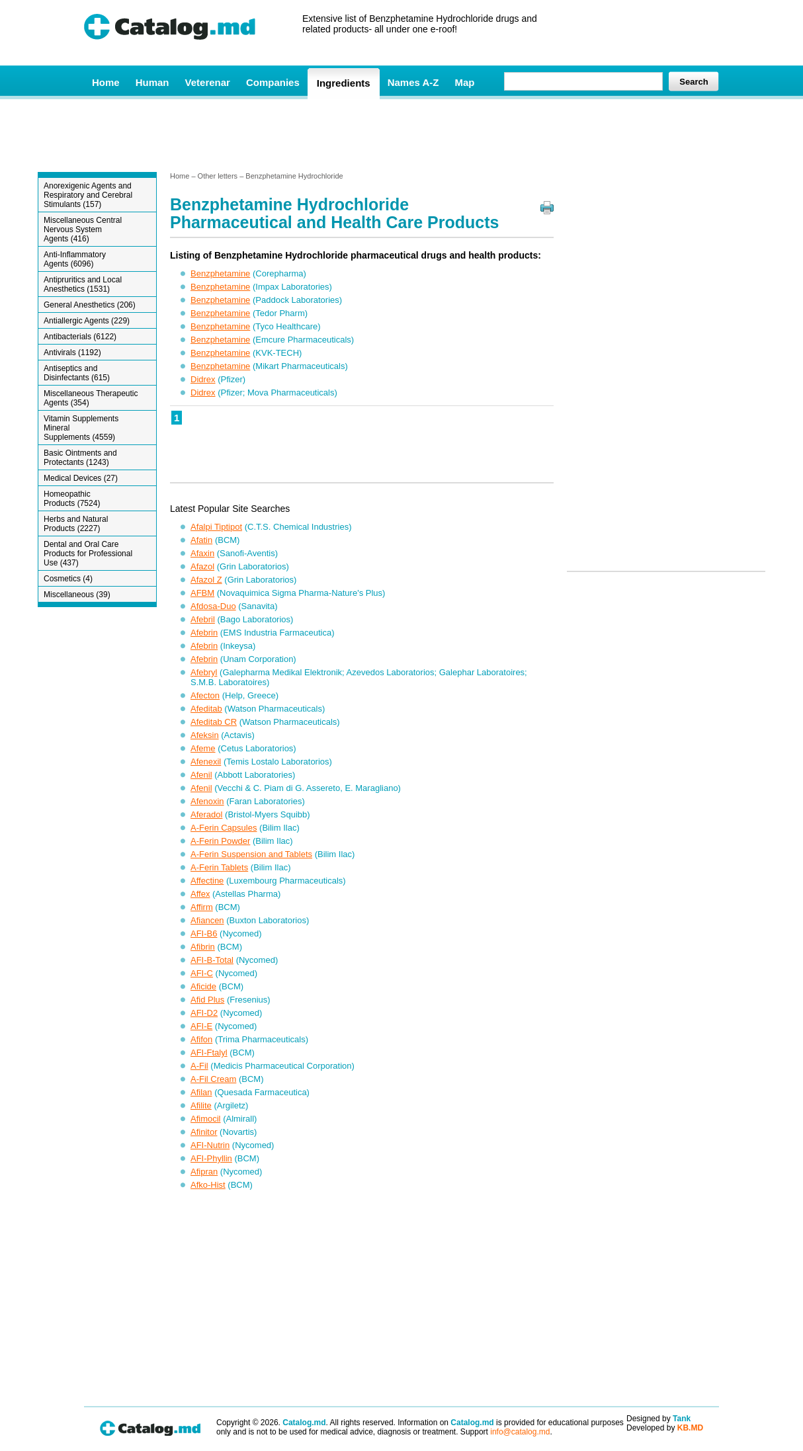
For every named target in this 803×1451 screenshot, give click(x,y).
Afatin (201, 540)
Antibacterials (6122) (80, 336)
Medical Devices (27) (81, 478)
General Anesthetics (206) (90, 305)
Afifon (201, 1039)
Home (106, 82)
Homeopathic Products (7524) (72, 498)
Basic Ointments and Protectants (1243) (80, 457)
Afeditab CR (213, 722)
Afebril (202, 619)
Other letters (218, 176)
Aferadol (206, 814)
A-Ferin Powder (220, 841)
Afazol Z (206, 580)
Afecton (205, 695)
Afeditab (206, 709)
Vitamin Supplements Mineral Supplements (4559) (81, 428)
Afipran (204, 1172)
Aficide (203, 986)
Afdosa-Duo (213, 606)
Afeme (203, 748)
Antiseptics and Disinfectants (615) (77, 373)
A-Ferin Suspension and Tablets (251, 854)
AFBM (202, 593)
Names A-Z (413, 82)
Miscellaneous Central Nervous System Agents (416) (83, 229)
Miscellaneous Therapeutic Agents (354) (91, 398)
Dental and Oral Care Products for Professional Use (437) (88, 553)
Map (464, 82)
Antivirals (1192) (72, 352)
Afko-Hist (208, 1185)
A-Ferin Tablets (219, 867)
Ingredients (343, 83)
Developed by (664, 1427)
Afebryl (203, 672)
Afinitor (203, 1132)
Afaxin (202, 553)
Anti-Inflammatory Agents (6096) (75, 259)
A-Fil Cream (213, 1079)
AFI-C (201, 973)
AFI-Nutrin (210, 1145)
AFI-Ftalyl (209, 1052)
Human (152, 82)
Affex (200, 894)
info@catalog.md (520, 1431)
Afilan (201, 1092)
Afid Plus (207, 1000)
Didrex (203, 379)
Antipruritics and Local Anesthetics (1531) (83, 284)
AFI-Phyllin (211, 1158)
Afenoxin (207, 801)
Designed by (658, 1418)
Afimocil (205, 1119)
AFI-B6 (203, 933)
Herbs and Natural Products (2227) (76, 524)
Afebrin (204, 633)
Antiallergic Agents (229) (87, 320)
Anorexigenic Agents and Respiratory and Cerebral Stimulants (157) (88, 195)
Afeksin (204, 735)
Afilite (201, 1105)
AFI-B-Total (211, 960)
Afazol (202, 566)
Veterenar (207, 82)
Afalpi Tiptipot (216, 527)
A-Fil (199, 1066)
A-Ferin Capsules (223, 828)
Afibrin (202, 947)
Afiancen (207, 920)
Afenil (201, 775)
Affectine (207, 881)
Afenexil (205, 762)
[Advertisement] (401, 134)
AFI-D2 (204, 1013)
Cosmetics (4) (68, 578)
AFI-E (201, 1026)
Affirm (201, 907)
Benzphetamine (220, 273)
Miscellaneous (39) (77, 594)
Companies (273, 82)
